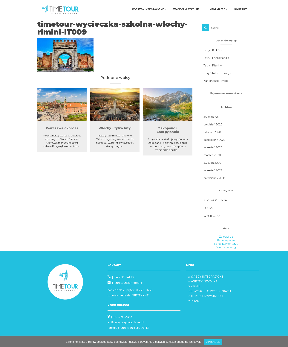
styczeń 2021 (211, 117)
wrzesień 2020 (213, 147)
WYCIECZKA (211, 216)
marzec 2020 (212, 155)
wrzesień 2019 (212, 170)
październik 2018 (214, 178)
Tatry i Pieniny (212, 65)
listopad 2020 (212, 132)
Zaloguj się (226, 236)
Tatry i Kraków (212, 50)
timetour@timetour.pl (128, 282)
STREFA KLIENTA (215, 200)
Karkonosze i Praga (216, 81)
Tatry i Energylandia (216, 58)
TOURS (208, 208)
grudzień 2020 (213, 124)
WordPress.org (226, 247)
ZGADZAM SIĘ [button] (213, 342)
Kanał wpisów (226, 240)
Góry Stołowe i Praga (217, 73)
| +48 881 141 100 (122, 277)
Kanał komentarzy (226, 243)
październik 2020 (214, 139)
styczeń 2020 (212, 162)
